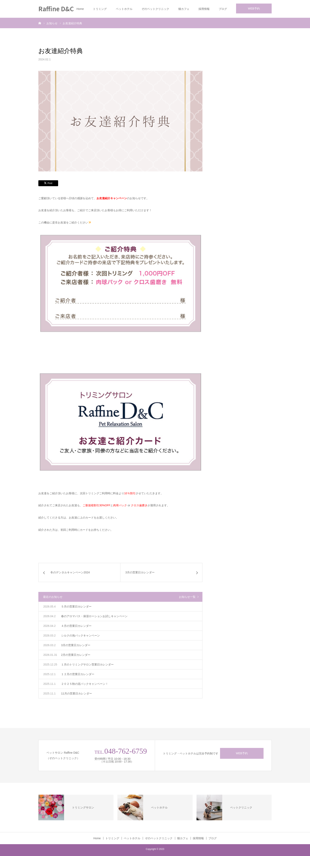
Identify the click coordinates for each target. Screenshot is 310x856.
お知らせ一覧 (187, 596)
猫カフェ (183, 8)
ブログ (223, 8)
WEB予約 (254, 8)
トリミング (100, 8)
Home (80, 8)
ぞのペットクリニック (155, 8)
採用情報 (204, 8)
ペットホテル (124, 8)
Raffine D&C (56, 8)
